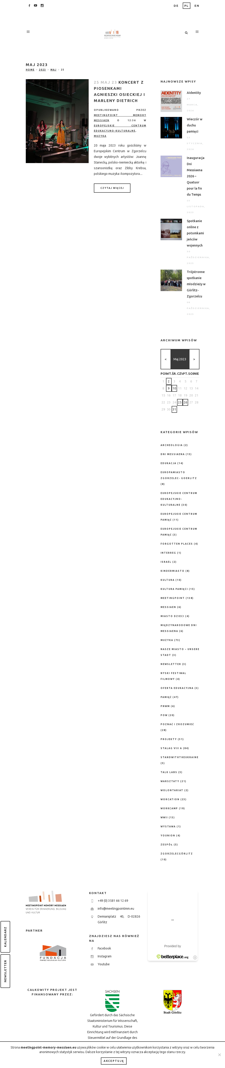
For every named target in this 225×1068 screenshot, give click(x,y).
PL (186, 5)
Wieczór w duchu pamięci (194, 125)
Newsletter (5, 971)
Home (30, 70)
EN (196, 5)
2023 (42, 70)
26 (185, 402)
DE (176, 5)
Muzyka (100, 136)
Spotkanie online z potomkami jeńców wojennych (195, 233)
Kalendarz (5, 937)
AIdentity (194, 93)
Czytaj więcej (112, 188)
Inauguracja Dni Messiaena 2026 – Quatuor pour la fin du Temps (195, 176)
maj (53, 70)
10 (174, 388)
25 (180, 402)
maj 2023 (179, 359)
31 (174, 409)
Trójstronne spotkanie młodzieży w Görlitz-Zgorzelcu (196, 284)
